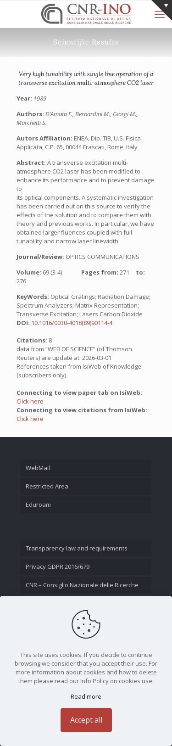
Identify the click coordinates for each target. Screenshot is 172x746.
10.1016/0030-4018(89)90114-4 (71, 323)
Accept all (86, 720)
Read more (86, 696)
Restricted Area (47, 486)
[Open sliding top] (161, 10)
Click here (30, 401)
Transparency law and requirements (77, 548)
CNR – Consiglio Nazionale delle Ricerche (82, 585)
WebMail (38, 468)
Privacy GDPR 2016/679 (57, 566)
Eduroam (38, 504)
